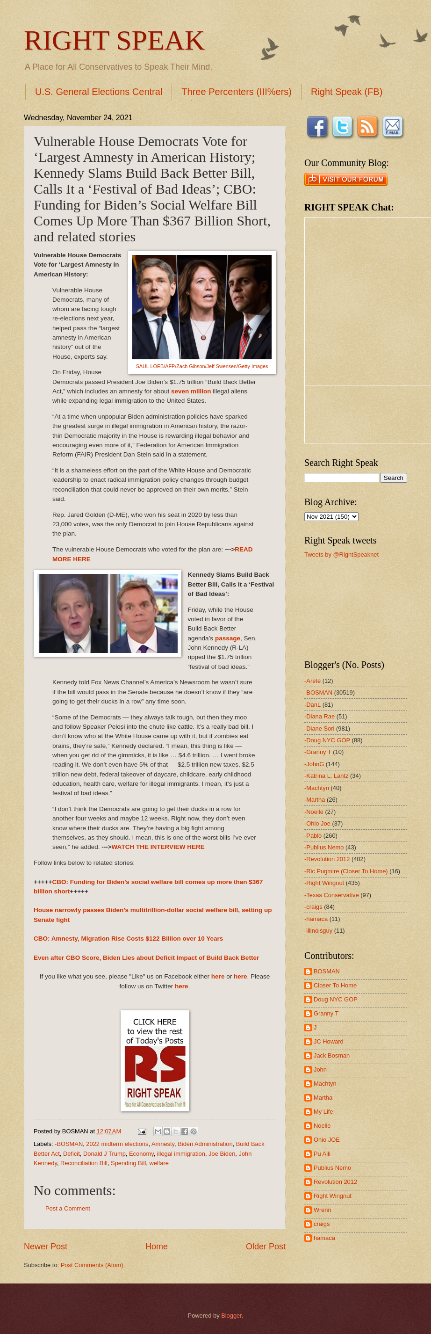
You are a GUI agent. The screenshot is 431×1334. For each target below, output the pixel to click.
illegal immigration (181, 1153)
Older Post (266, 1246)
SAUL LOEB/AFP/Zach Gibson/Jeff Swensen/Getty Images (202, 366)
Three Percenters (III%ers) (236, 92)
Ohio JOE (327, 1139)
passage (227, 638)
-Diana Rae (319, 716)
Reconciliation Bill (84, 1163)
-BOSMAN (69, 1143)
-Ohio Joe (317, 823)
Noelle (322, 1125)
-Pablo (313, 835)
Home (156, 1246)
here (218, 976)
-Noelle (313, 811)
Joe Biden (221, 1153)
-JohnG (314, 764)
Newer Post (45, 1246)
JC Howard (329, 1041)
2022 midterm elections (117, 1143)
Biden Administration (205, 1143)
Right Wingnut (333, 1195)
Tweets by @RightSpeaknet (341, 554)
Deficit (71, 1153)
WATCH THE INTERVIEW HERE (158, 846)
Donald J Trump (104, 1153)
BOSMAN (327, 971)
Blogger (231, 1315)
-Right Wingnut (324, 882)
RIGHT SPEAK (114, 40)
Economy (141, 1153)
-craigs (313, 906)
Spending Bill (128, 1163)
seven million (191, 391)
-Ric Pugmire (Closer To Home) (346, 871)
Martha (323, 1097)
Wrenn (322, 1209)
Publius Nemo (332, 1167)
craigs (322, 1223)
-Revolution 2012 (327, 859)
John (320, 1069)
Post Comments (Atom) (92, 1265)
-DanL (312, 704)
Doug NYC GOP (336, 999)
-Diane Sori (319, 728)
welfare (159, 1163)
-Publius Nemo (324, 847)
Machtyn (325, 1083)
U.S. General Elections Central (98, 92)
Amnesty (162, 1143)
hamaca (324, 1237)
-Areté (312, 680)
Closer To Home (335, 985)
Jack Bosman (332, 1055)
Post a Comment (67, 1208)
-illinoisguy (318, 930)
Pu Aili (322, 1153)
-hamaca (316, 918)
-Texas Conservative (331, 895)
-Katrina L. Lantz (326, 775)
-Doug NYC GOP (327, 740)
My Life (323, 1111)
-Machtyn (316, 787)
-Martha (314, 799)
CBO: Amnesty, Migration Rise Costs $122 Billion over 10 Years (128, 938)
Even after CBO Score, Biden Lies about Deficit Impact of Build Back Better (146, 957)
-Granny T (317, 751)
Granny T (326, 1013)
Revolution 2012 (335, 1181)
